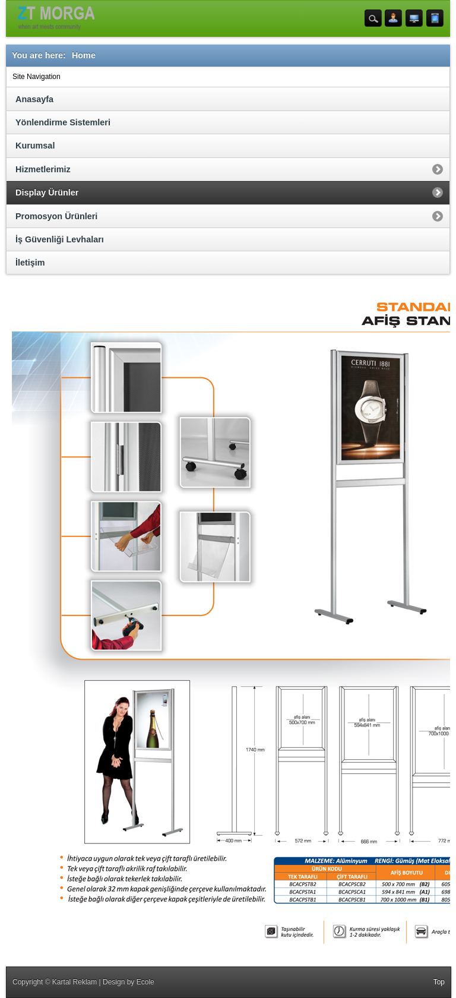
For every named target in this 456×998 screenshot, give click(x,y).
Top (439, 982)
